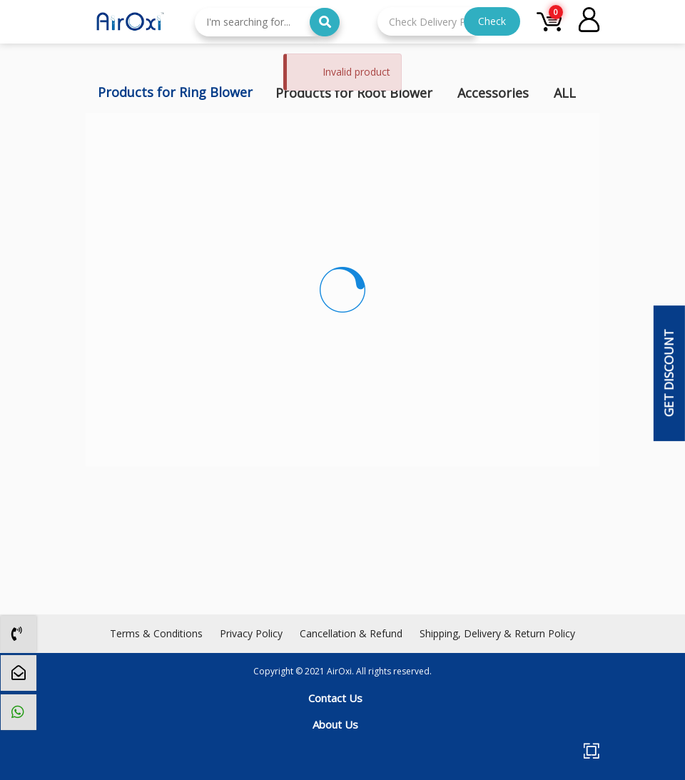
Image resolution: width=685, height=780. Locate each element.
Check (492, 21)
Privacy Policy (251, 633)
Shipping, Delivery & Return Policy (497, 633)
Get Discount (668, 373)
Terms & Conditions (156, 633)
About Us (335, 724)
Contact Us (335, 698)
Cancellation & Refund (351, 633)
